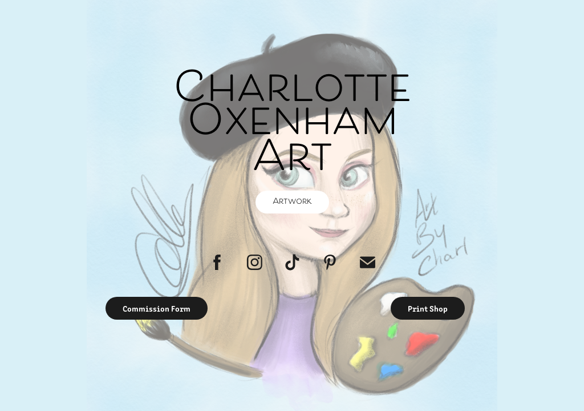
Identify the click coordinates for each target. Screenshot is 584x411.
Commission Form (156, 308)
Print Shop (428, 308)
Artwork (292, 202)
